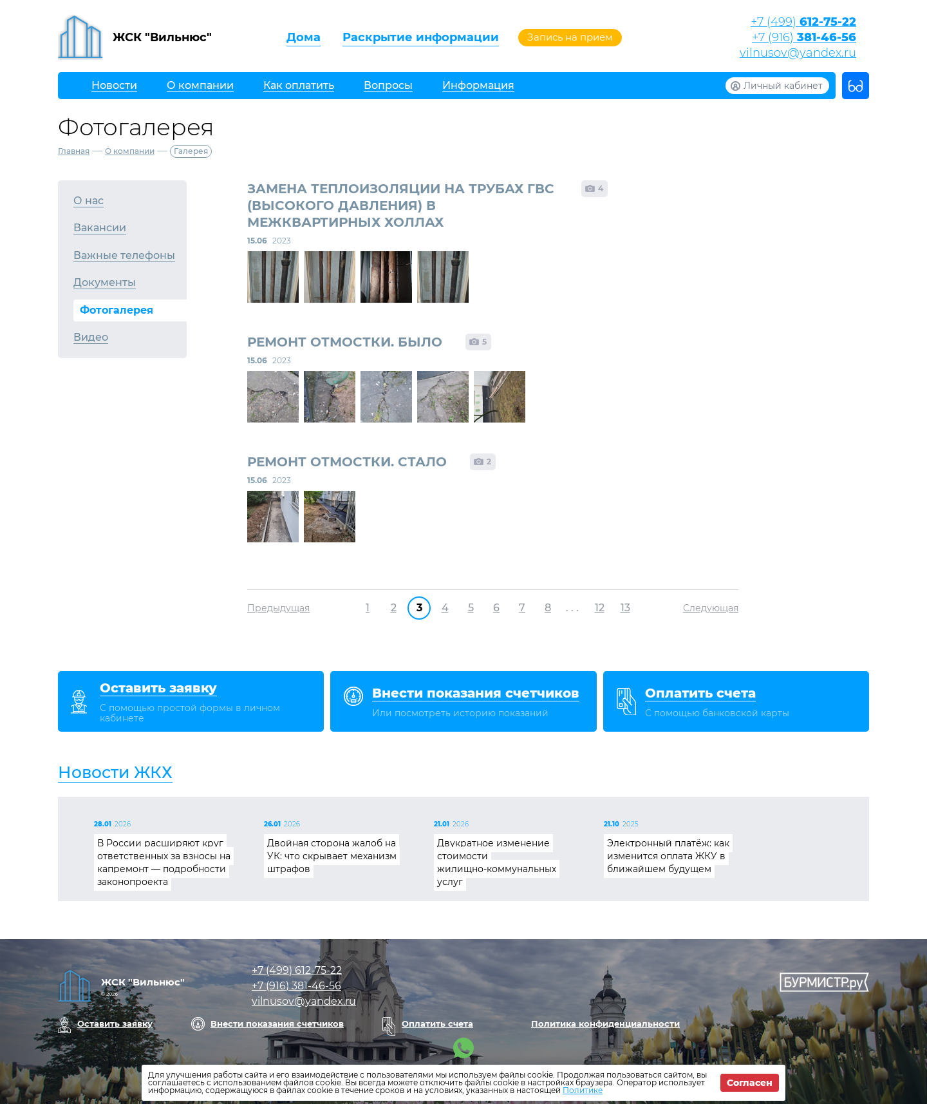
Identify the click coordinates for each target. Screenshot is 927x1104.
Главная (73, 151)
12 (599, 608)
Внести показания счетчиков (277, 1023)
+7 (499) (803, 22)
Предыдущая (278, 608)
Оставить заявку (115, 1023)
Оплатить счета (437, 1023)
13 (625, 608)
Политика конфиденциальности (605, 1023)
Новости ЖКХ (115, 772)
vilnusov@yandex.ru (798, 53)
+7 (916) (804, 37)
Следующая (710, 608)
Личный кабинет (783, 85)
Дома (303, 37)
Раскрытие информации (420, 37)
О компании (129, 151)
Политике (583, 1090)
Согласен (749, 1083)
